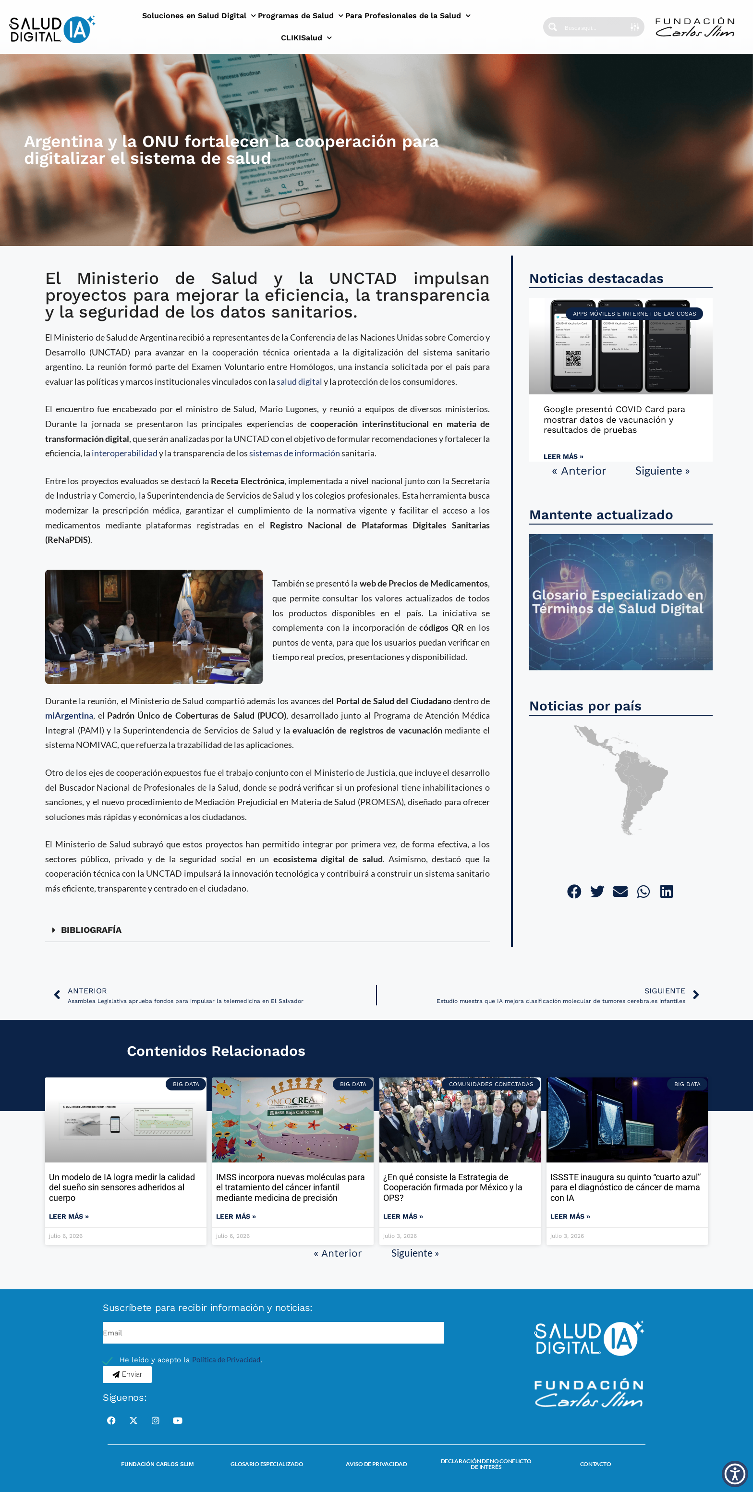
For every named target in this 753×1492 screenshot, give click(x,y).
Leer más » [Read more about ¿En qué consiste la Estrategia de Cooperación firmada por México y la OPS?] (403, 1216)
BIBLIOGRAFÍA (91, 930)
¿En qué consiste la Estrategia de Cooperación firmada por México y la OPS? (452, 1187)
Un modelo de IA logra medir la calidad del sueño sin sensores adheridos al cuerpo (122, 1187)
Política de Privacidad (226, 1359)
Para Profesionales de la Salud (408, 15)
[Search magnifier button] (552, 27)
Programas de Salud (300, 15)
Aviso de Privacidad (376, 1464)
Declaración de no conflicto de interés (486, 1463)
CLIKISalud (306, 37)
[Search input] (594, 27)
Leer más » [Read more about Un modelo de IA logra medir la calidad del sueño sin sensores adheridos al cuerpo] (69, 1216)
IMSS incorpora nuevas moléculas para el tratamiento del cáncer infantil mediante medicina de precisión (290, 1187)
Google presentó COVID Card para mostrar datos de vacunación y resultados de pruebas (614, 419)
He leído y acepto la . (191, 1360)
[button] (267, 930)
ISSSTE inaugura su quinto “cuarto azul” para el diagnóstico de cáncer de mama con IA (625, 1187)
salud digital (299, 381)
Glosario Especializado (267, 1464)
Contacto (595, 1464)
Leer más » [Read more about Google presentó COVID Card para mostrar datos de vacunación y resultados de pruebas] (563, 456)
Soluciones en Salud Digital (199, 15)
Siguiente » (662, 470)
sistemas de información (294, 453)
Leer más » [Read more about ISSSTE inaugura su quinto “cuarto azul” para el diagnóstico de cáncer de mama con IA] (570, 1216)
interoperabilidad (125, 453)
